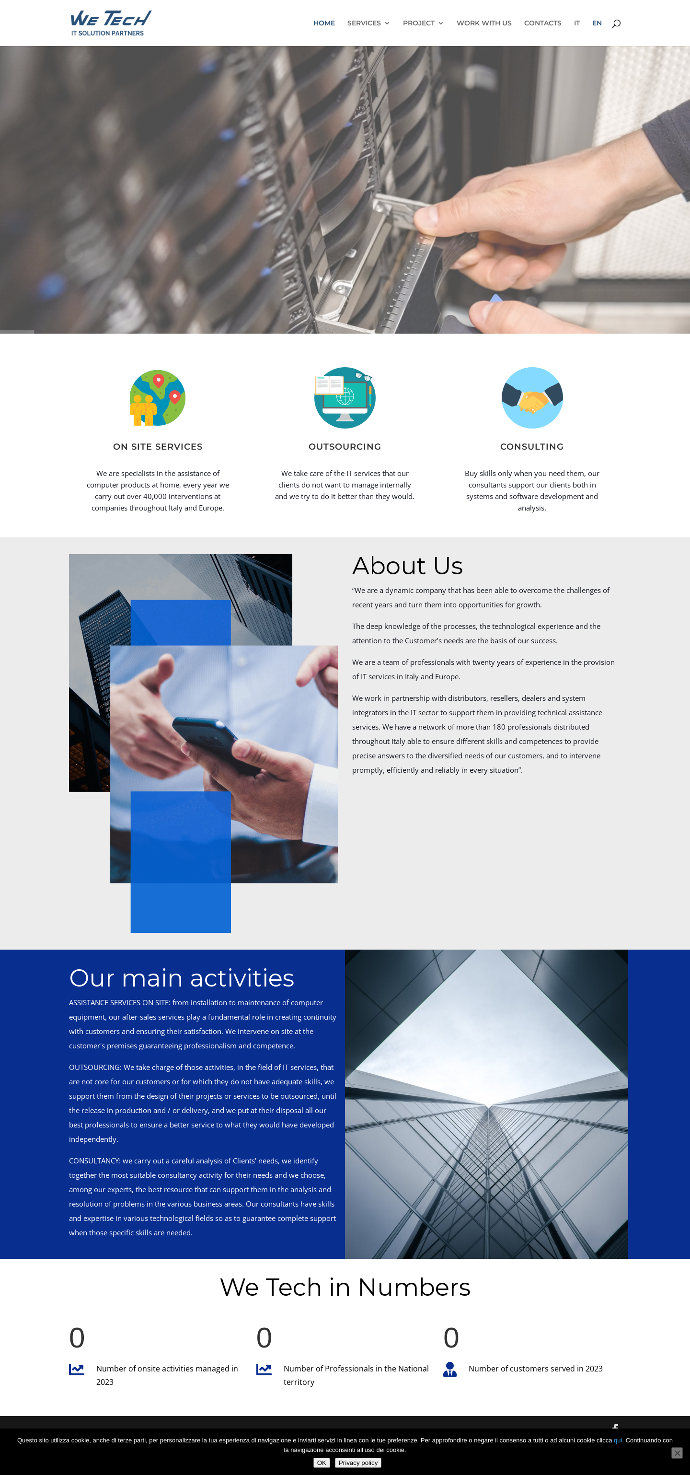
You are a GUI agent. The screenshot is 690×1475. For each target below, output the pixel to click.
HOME (324, 23)
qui (618, 1440)
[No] (677, 1453)
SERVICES (364, 23)
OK (321, 1462)
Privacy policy (358, 1462)
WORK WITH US (484, 23)
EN (597, 23)
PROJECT (419, 23)
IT (577, 23)
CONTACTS (543, 23)
